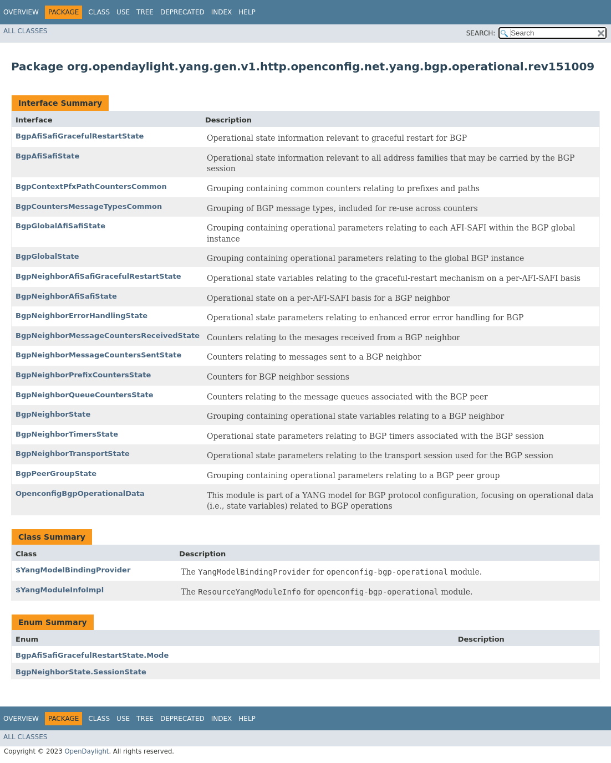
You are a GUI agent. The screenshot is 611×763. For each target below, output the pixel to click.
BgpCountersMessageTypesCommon (89, 206)
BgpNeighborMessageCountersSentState (98, 355)
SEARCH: (481, 33)
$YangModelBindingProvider (73, 570)
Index (221, 12)
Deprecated (182, 12)
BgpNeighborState (53, 414)
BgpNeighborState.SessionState (81, 672)
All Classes (25, 31)
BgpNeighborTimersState (67, 434)
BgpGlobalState (47, 256)
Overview (21, 12)
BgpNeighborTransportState (73, 453)
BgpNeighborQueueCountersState (85, 395)
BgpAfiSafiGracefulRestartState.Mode (92, 655)
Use (123, 12)
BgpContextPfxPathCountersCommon (91, 186)
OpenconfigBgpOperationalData (80, 493)
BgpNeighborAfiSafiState (66, 296)
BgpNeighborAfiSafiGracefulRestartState (98, 276)
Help (247, 12)
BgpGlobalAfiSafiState (60, 226)
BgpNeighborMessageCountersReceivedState (108, 335)
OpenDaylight (86, 751)
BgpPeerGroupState (56, 473)
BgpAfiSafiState (47, 156)
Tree (145, 12)
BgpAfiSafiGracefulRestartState (80, 136)
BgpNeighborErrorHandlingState (81, 315)
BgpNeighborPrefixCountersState (83, 375)
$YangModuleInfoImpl (60, 590)
